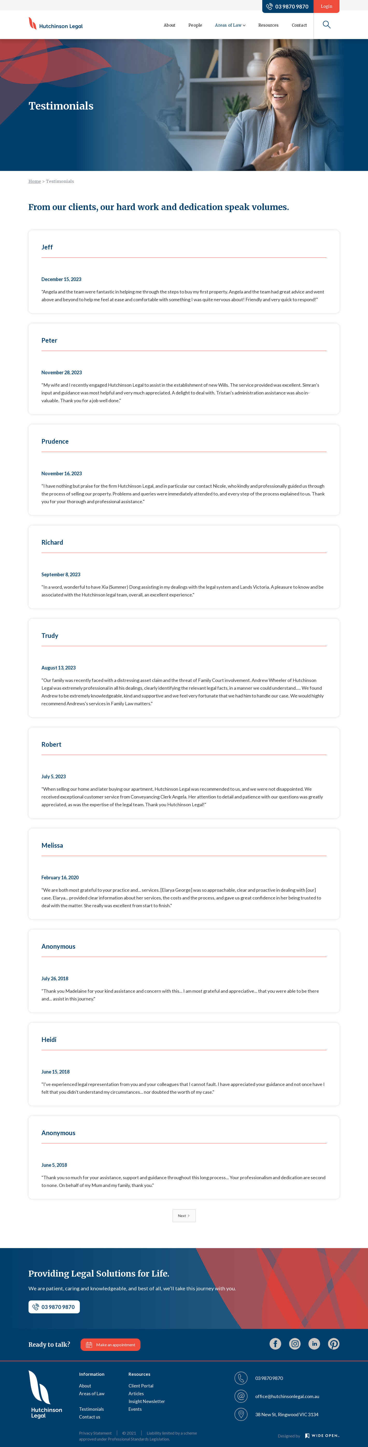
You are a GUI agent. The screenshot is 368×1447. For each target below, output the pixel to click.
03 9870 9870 (291, 6)
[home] (56, 23)
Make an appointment (115, 1344)
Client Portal (141, 1385)
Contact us (89, 1417)
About (169, 25)
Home (35, 181)
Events (135, 1409)
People (195, 25)
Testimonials (91, 1409)
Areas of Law (91, 1393)
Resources (268, 25)
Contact (299, 25)
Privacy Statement (95, 1432)
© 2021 (129, 1432)
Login (326, 6)
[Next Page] (184, 1215)
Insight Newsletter (147, 1401)
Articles (136, 1393)
